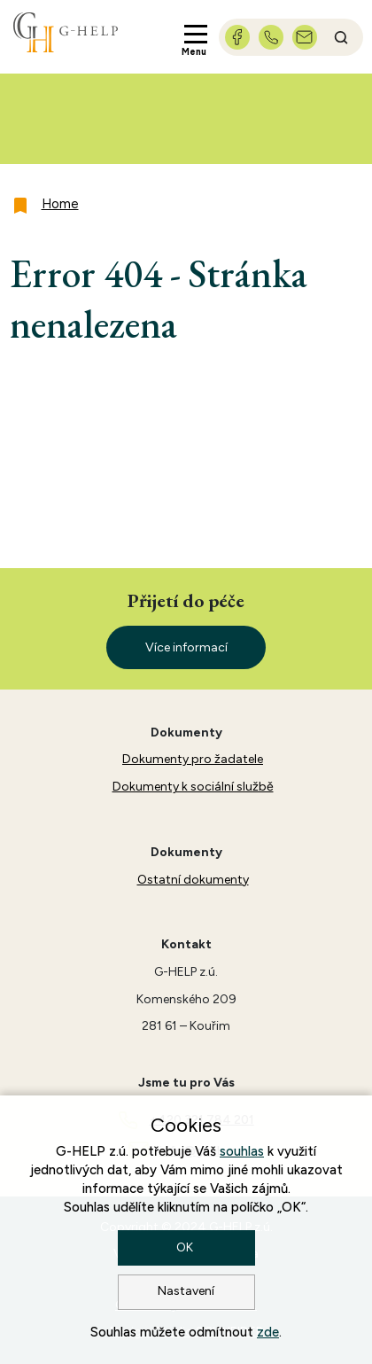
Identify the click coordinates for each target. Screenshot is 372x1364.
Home (60, 204)
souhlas (242, 1151)
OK (186, 1247)
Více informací (186, 647)
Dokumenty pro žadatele (192, 759)
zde (268, 1332)
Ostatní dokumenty (193, 879)
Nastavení (186, 1290)
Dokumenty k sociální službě (193, 786)
